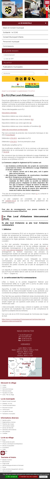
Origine (4, 385)
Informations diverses (10, 418)
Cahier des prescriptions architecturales (15, 130)
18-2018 (6, 152)
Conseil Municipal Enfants (13, 37)
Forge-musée (5, 463)
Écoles (4, 440)
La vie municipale (11, 91)
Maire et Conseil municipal (13, 28)
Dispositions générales (9, 113)
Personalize (43, 476)
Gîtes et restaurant (7, 471)
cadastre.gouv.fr (10, 201)
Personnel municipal (11, 42)
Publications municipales (13, 67)
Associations (5, 447)
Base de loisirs (6, 461)
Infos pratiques (6, 431)
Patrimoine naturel (6, 391)
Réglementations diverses (9, 422)
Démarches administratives (9, 429)
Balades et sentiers (7, 459)
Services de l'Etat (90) (7, 427)
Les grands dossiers (10, 51)
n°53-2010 (13, 138)
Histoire (4, 387)
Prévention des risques (8, 424)
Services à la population (8, 445)
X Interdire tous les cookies (28, 476)
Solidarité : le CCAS (10, 32)
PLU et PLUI (8, 63)
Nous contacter (25, 331)
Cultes (4, 449)
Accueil (4, 91)
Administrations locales (8, 426)
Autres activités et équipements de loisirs (12, 469)
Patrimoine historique (7, 389)
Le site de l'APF (9, 59)
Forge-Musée (10, 135)
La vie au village (7, 438)
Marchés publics (6, 420)
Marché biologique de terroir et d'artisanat (12, 465)
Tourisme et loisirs (8, 457)
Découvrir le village (8, 383)
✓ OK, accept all (11, 476)
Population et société (7, 392)
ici (37, 194)
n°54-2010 (13, 142)
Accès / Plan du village (8, 394)
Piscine (4, 467)
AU (32, 119)
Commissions (8, 46)
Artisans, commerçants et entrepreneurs (12, 443)
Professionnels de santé (8, 442)
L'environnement (9, 55)
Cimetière (4, 433)
